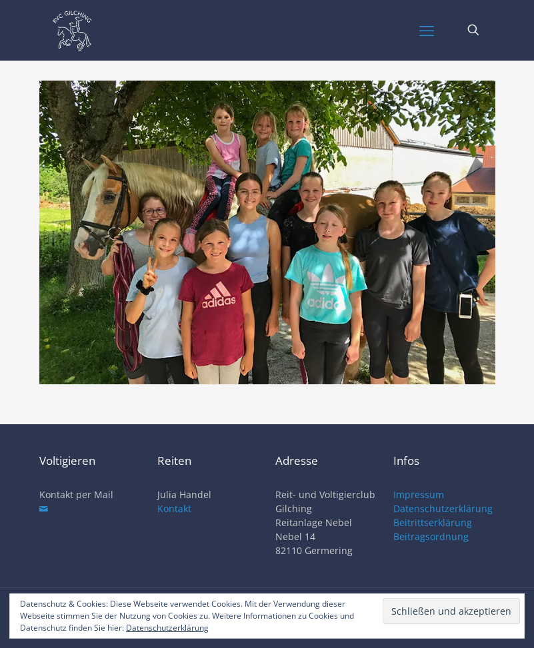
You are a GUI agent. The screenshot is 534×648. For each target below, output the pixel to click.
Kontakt (174, 508)
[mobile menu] (426, 30)
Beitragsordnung (431, 536)
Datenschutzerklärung (443, 508)
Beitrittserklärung (432, 522)
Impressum (418, 494)
